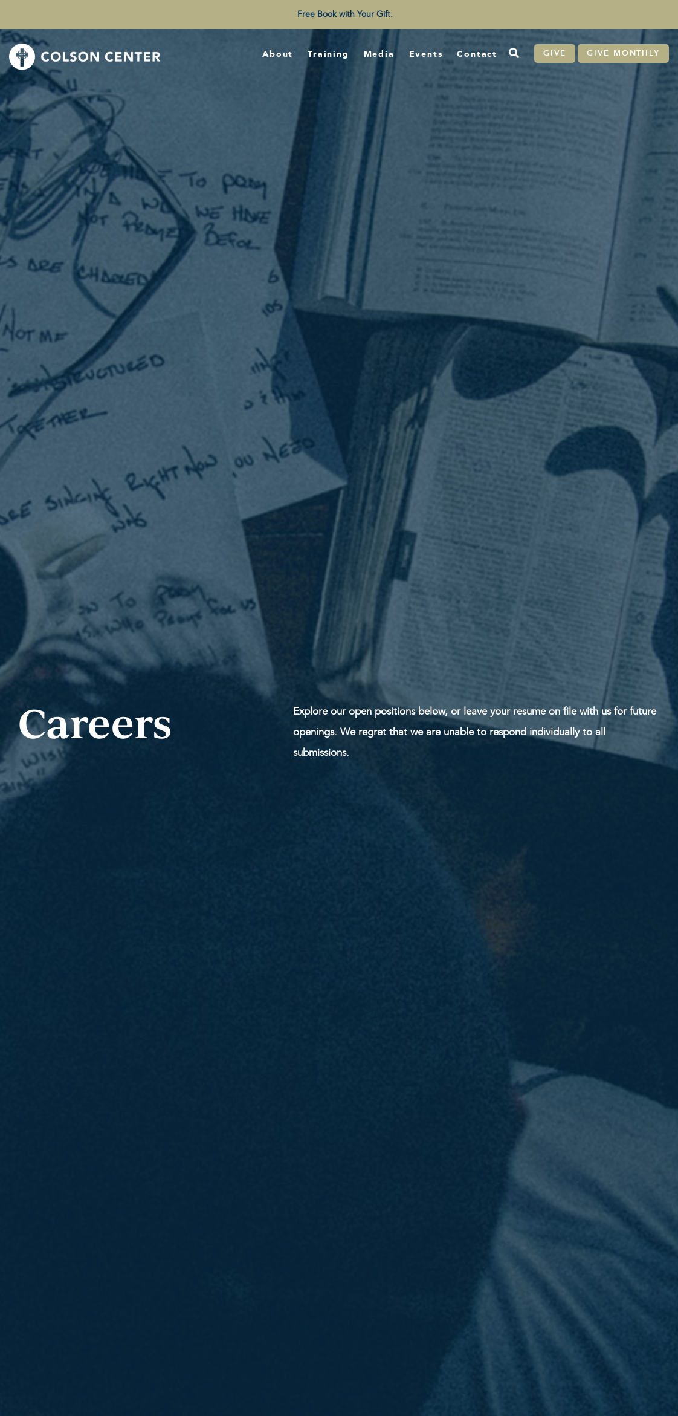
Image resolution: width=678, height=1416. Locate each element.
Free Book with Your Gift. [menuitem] (345, 14)
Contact (477, 54)
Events (426, 54)
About (277, 54)
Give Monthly (623, 53)
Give (554, 53)
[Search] (513, 53)
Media (379, 54)
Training (328, 54)
